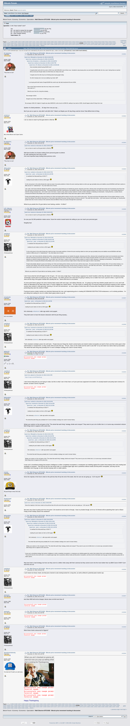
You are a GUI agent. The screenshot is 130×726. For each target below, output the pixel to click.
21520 (103, 41)
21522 (110, 41)
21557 (12, 44)
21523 (113, 41)
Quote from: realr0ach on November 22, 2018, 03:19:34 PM (39, 401)
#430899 (124, 627)
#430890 (124, 372)
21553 (110, 43)
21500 (30, 41)
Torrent (26, 13)
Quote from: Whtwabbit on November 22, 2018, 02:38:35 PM (39, 57)
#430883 (124, 142)
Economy (15, 19)
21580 (95, 44)
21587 (8, 45)
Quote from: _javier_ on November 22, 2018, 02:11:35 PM (39, 174)
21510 (66, 41)
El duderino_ (8, 53)
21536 (48, 43)
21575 (77, 44)
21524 (4, 43)
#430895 (124, 516)
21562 (30, 44)
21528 (19, 43)
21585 (113, 44)
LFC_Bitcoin (8, 208)
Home (7, 15)
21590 (19, 45)
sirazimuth (7, 297)
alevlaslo (7, 595)
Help (12, 15)
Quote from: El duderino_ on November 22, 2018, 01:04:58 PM (42, 61)
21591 (23, 45)
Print (124, 45)
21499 (26, 41)
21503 (41, 41)
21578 (88, 44)
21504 (44, 41)
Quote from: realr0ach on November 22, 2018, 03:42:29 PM (39, 519)
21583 (106, 44)
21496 (15, 41)
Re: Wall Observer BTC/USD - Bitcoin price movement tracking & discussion (51, 53)
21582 (103, 44)
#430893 (124, 473)
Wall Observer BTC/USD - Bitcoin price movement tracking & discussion (57, 19)
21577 (84, 44)
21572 (66, 44)
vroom (40, 354)
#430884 (124, 169)
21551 (103, 43)
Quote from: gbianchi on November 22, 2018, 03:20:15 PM (38, 375)
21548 (92, 43)
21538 (55, 43)
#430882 (124, 116)
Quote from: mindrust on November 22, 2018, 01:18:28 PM (40, 59)
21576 (81, 44)
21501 (34, 41)
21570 (59, 44)
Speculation (30, 19)
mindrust (7, 115)
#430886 (124, 234)
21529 (23, 43)
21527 (15, 43)
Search (17, 15)
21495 (12, 41)
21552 (107, 43)
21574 (73, 44)
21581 (99, 44)
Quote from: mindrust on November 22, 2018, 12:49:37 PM (42, 63)
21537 (52, 43)
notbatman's (36, 311)
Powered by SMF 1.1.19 (55, 723)
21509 (63, 41)
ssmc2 (34, 354)
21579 (92, 44)
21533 (37, 43)
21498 (23, 41)
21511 (70, 41)
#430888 (124, 324)
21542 (70, 43)
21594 (33, 45)
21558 (15, 44)
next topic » (124, 42)
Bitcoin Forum (7, 19)
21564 (37, 44)
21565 (41, 44)
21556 (8, 44)
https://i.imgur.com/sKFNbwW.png (33, 377)
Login (21, 15)
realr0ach (7, 233)
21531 (30, 43)
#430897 (124, 595)
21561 (26, 44)
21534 (41, 43)
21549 (96, 43)
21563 (33, 44)
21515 (84, 41)
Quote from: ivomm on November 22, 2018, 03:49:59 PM (38, 502)
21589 (15, 45)
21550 (99, 43)
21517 (92, 41)
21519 (99, 41)
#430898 (124, 612)
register (24, 10)
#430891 (124, 398)
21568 (52, 44)
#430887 (124, 298)
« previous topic (123, 41)
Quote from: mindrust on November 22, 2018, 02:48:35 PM (39, 145)
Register (26, 15)
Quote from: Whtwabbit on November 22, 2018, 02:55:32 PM (39, 237)
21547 (89, 43)
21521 (106, 41)
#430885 (124, 209)
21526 (12, 43)
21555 (4, 44)
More (31, 15)
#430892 (124, 431)
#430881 (124, 54)
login (19, 10)
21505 (48, 41)
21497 (19, 41)
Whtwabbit (7, 168)
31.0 (23, 13)
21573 (70, 44)
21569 (55, 44)
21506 (52, 41)
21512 (73, 41)
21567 (48, 44)
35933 (42, 45)
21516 (88, 41)
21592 (26, 45)
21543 (73, 43)
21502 (37, 41)
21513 (77, 41)
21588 (12, 45)
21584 (110, 44)
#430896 (124, 569)
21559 (19, 44)
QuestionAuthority (10, 652)
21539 (59, 43)
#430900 (124, 653)
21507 (55, 41)
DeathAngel (7, 498)
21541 (66, 43)
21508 (59, 41)
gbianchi (6, 351)
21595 (37, 45)
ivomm (6, 472)
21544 (77, 43)
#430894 (124, 499)
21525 (8, 43)
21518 (95, 41)
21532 (33, 43)
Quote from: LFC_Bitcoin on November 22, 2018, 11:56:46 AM (44, 65)
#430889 (124, 353)
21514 (81, 41)
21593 (30, 45)
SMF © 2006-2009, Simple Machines (71, 723)
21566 (44, 44)
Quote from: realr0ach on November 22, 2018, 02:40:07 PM (39, 172)
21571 (62, 44)
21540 (62, 43)
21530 (26, 43)
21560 (23, 44)
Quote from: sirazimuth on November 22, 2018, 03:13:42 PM (39, 327)
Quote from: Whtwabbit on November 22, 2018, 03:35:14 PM (39, 434)
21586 (4, 45)
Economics (22, 19)
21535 (44, 43)
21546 (85, 43)
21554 (114, 43)
